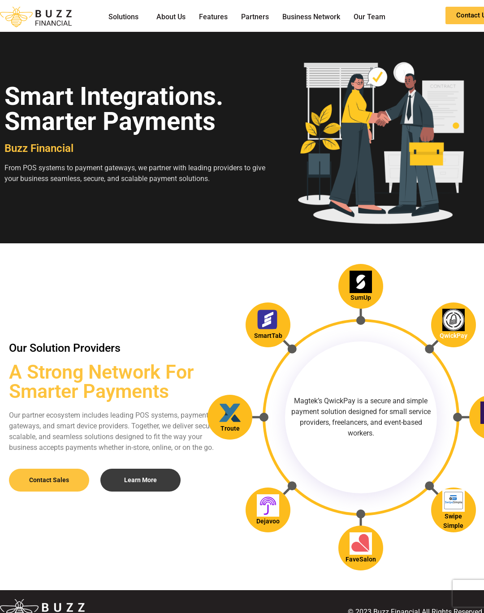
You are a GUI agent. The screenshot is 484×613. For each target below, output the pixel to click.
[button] (126, 17)
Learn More (140, 479)
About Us (171, 17)
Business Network (311, 17)
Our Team (369, 17)
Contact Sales (49, 479)
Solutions (123, 17)
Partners (255, 17)
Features (213, 17)
